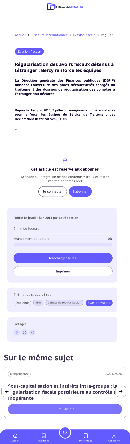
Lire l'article (65, 409)
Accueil (20, 35)
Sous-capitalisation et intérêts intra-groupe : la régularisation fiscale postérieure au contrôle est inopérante (64, 392)
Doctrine (22, 303)
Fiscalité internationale (50, 35)
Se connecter (52, 191)
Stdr (38, 302)
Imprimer (63, 271)
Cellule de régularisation (64, 302)
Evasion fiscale (85, 35)
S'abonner (80, 191)
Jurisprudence (19, 374)
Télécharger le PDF (62, 258)
